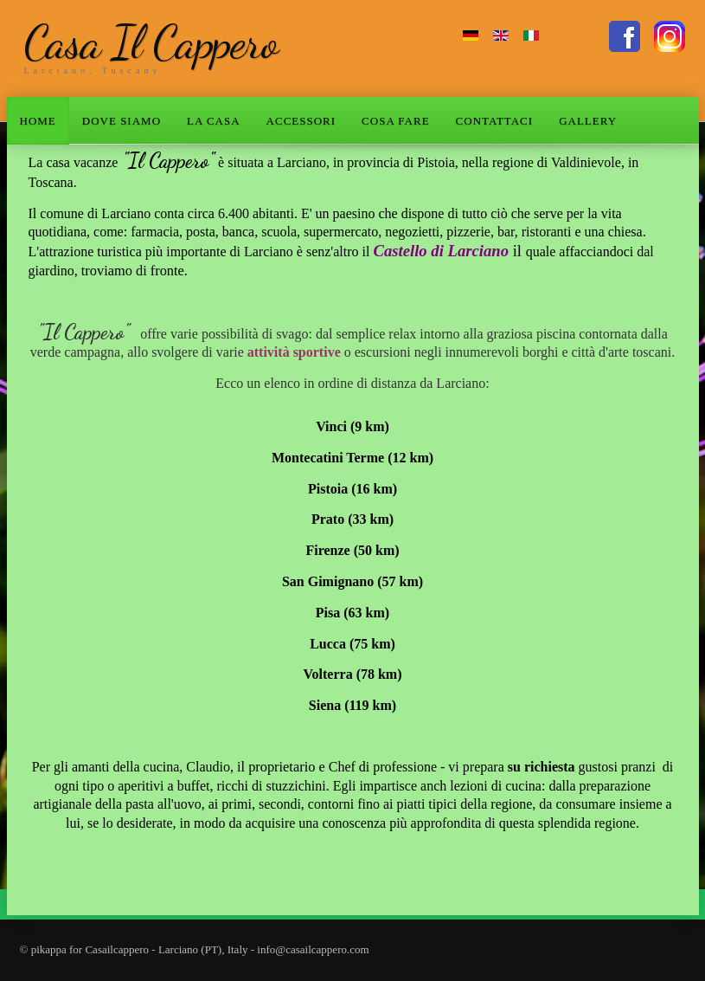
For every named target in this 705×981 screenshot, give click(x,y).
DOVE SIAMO (121, 120)
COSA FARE (395, 120)
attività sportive (294, 352)
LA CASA (213, 120)
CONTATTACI (495, 120)
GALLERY (588, 120)
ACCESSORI (301, 120)
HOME (38, 120)
